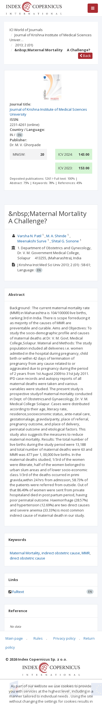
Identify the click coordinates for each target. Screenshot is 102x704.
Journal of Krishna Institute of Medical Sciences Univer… (51, 37)
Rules (38, 638)
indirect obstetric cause (61, 552)
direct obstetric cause (27, 558)
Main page (14, 638)
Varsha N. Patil (29, 235)
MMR (86, 552)
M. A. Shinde (56, 235)
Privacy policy (64, 638)
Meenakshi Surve (32, 241)
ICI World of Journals (26, 29)
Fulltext (18, 591)
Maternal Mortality (25, 552)
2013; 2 (24, 45)
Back (85, 55)
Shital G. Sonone (65, 241)
